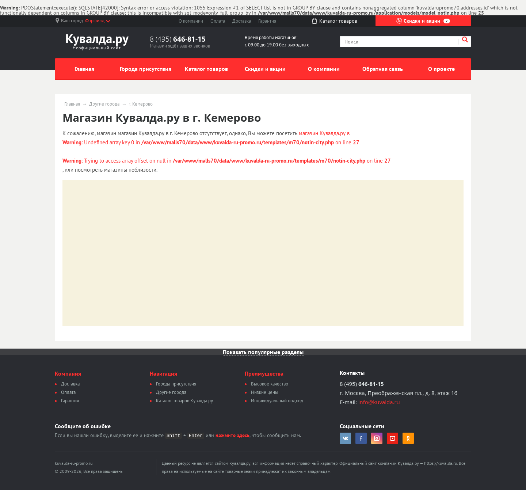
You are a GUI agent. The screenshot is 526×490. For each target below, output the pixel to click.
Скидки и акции (423, 21)
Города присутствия (145, 68)
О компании (191, 21)
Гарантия (267, 21)
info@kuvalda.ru (379, 402)
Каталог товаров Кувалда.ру (184, 401)
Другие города (104, 104)
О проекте (441, 68)
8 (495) (178, 39)
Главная (84, 68)
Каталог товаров (206, 68)
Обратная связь (382, 68)
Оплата (217, 21)
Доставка (241, 21)
